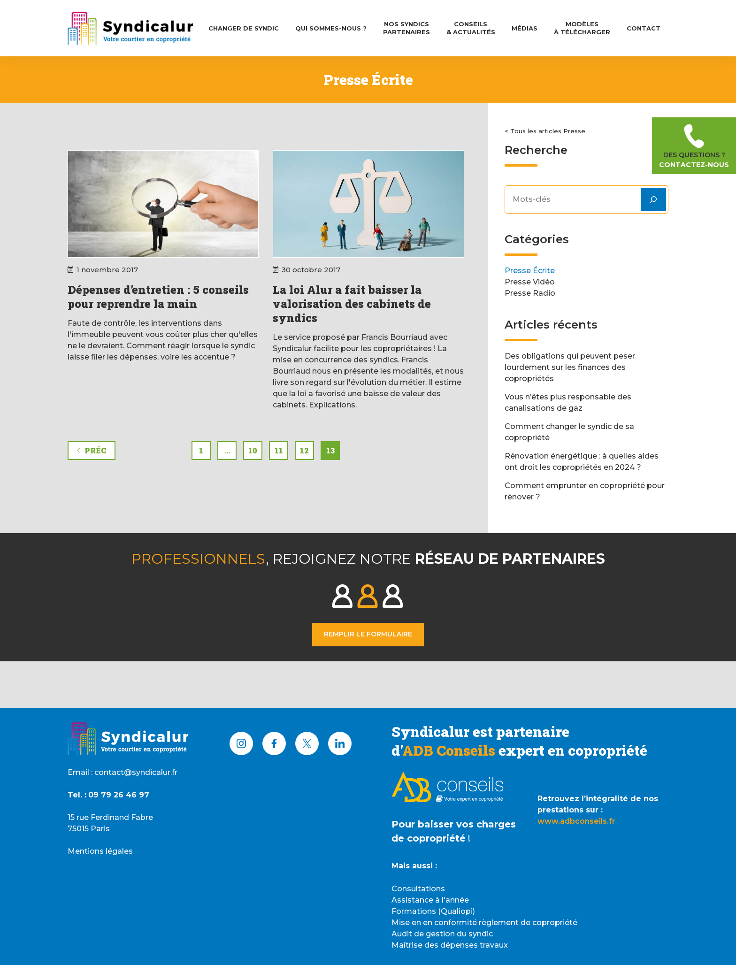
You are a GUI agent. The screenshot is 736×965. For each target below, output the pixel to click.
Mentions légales (100, 851)
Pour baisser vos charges (453, 824)
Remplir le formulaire (368, 634)
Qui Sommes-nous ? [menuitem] (331, 28)
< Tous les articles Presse (545, 131)
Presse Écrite (530, 270)
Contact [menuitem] (643, 28)
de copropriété (428, 838)
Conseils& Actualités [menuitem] (470, 28)
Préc (92, 450)
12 (304, 450)
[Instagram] (241, 743)
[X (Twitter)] (307, 743)
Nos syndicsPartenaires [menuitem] (406, 28)
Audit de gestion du (429, 933)
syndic (480, 933)
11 (279, 450)
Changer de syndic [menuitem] (243, 28)
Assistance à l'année (430, 900)
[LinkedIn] (340, 743)
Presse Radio (530, 293)
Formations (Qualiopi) (433, 911)
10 (252, 450)
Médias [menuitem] (524, 28)
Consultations (418, 888)
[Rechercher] (653, 199)
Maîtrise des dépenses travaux (449, 945)
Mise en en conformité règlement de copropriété (484, 922)
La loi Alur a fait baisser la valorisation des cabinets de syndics (352, 304)
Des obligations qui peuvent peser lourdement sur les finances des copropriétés (570, 367)
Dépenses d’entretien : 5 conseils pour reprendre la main (158, 297)
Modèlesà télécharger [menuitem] (582, 28)
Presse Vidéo (530, 281)
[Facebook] (274, 743)
